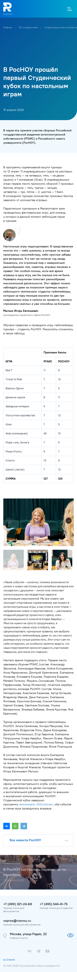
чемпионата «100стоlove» (36, 804)
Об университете (28, 27)
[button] (70, 502)
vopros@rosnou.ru (17, 921)
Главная (8, 27)
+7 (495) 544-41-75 (54, 904)
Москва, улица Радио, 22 (28, 934)
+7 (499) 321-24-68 (17, 904)
